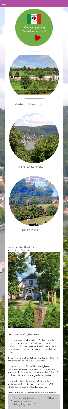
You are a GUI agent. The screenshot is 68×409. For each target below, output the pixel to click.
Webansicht (53, 398)
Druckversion (18, 398)
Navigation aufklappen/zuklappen (34, 4)
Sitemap (30, 398)
